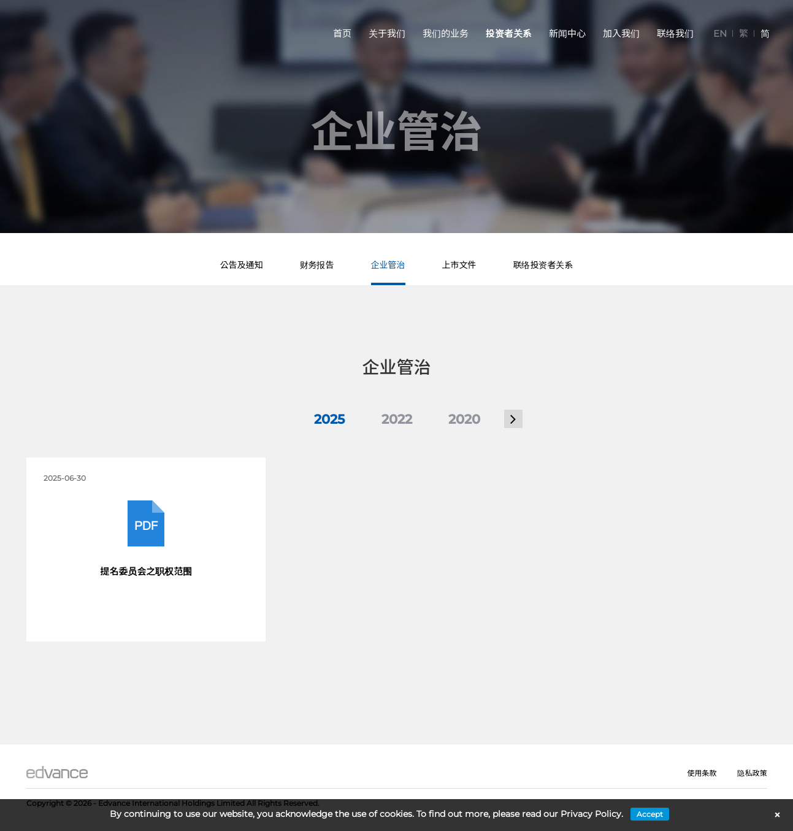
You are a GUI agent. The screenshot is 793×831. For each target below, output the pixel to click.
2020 (464, 419)
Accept (650, 814)
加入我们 (621, 33)
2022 (396, 419)
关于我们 (387, 33)
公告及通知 (241, 264)
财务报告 (317, 264)
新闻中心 (567, 33)
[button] (513, 419)
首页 (342, 33)
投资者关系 (509, 33)
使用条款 (701, 773)
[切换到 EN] (720, 33)
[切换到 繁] (743, 33)
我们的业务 (446, 33)
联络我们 (675, 33)
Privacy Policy (591, 813)
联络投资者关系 (543, 264)
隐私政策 (752, 773)
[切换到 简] (765, 33)
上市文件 (459, 264)
